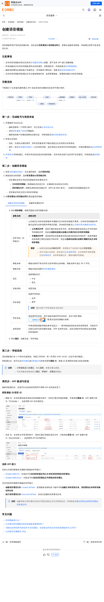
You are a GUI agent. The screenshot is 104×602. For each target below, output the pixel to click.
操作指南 (20, 22)
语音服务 (11, 22)
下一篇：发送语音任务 (92, 542)
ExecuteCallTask (28, 494)
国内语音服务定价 (67, 70)
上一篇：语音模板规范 (11, 542)
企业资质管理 (70, 252)
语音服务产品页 (19, 131)
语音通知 (25, 361)
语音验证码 (36, 361)
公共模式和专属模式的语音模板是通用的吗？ (24, 524)
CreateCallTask (28, 487)
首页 (3, 22)
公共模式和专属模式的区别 (84, 225)
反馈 (55, 555)
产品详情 (51, 39)
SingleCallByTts (12, 474)
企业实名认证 (47, 127)
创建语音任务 (31, 22)
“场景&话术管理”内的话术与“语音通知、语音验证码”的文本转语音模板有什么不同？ (41, 528)
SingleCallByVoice (13, 478)
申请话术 (9, 154)
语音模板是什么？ (13, 520)
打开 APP (96, 3)
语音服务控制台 (37, 62)
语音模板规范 (71, 66)
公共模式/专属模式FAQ (15, 531)
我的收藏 (95, 39)
